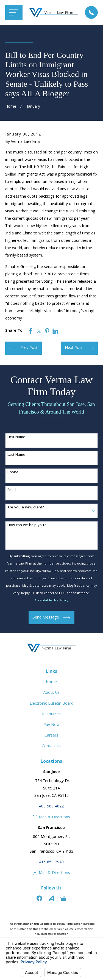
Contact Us (51, 746)
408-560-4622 (51, 806)
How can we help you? (26, 525)
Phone (12, 472)
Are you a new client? (25, 507)
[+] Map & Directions (51, 817)
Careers (51, 735)
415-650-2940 (51, 862)
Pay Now (51, 725)
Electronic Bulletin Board (51, 704)
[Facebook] (39, 898)
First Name (16, 437)
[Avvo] (51, 898)
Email (11, 490)
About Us (51, 693)
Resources (51, 714)
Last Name (16, 455)
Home (51, 682)
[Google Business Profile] (63, 898)
